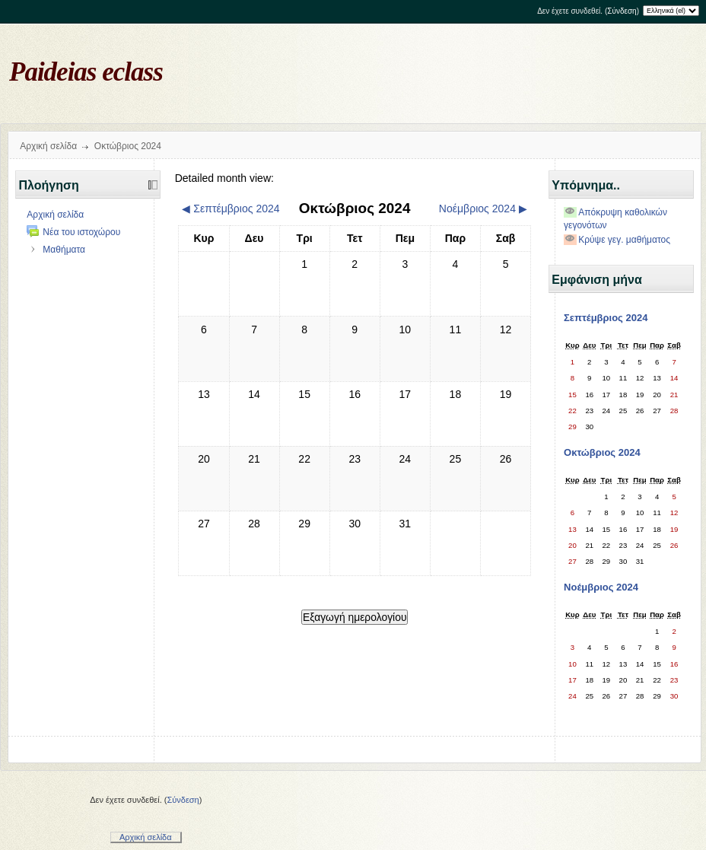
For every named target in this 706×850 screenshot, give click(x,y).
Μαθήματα (64, 249)
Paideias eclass (86, 72)
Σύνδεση (621, 11)
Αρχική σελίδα (48, 146)
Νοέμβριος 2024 (601, 587)
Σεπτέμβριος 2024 (605, 317)
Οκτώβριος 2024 (127, 146)
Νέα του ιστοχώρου (81, 232)
